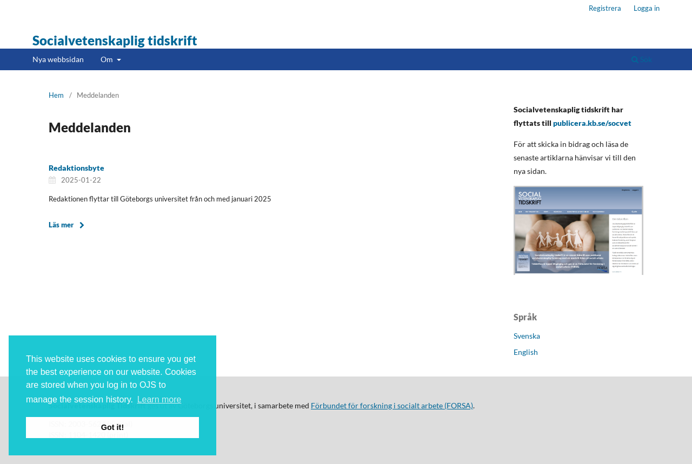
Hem (56, 95)
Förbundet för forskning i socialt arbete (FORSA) (392, 405)
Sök (641, 59)
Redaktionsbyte (76, 167)
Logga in (647, 8)
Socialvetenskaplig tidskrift (114, 40)
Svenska (527, 335)
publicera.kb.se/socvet (592, 122)
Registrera (605, 8)
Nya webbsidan (58, 59)
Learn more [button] (159, 399)
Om (108, 59)
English (526, 352)
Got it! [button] (112, 427)
